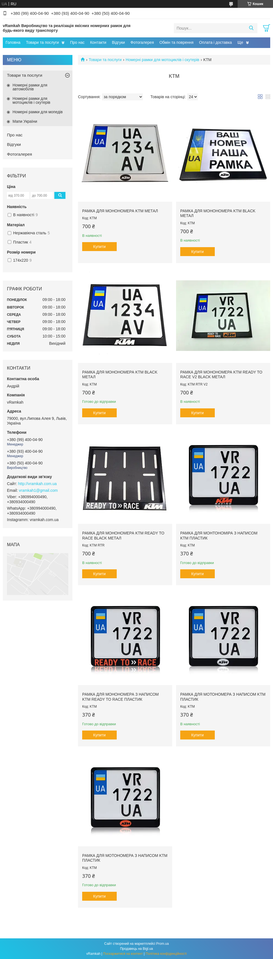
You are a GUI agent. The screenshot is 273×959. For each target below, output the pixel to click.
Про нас (77, 42)
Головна (13, 42)
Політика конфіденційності (166, 954)
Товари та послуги (42, 42)
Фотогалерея (142, 42)
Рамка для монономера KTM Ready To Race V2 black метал (221, 374)
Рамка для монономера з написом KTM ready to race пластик (120, 697)
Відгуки (118, 42)
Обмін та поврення (176, 42)
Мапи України (25, 121)
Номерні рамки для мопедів (38, 112)
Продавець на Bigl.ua (136, 949)
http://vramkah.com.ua (37, 483)
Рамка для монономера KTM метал (120, 211)
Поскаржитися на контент (123, 954)
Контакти (98, 42)
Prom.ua (162, 944)
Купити (99, 246)
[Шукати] (251, 28)
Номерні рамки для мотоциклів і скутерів (162, 59)
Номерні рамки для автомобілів (30, 87)
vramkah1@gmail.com (38, 490)
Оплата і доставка (215, 42)
